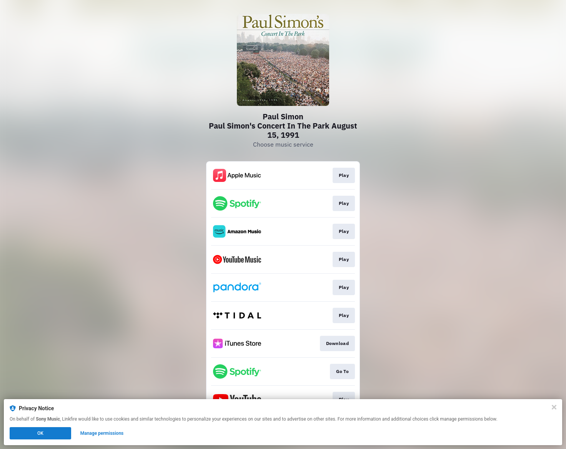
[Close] (554, 407)
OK (40, 433)
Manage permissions (102, 433)
